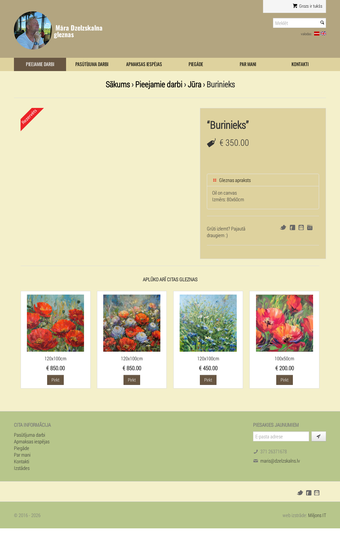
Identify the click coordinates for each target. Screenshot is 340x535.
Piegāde (196, 64)
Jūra (194, 84)
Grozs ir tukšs (307, 6)
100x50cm (284, 358)
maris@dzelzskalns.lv (280, 460)
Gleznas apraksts (231, 180)
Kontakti (300, 64)
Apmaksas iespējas (144, 64)
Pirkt (55, 380)
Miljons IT (317, 515)
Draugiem (301, 227)
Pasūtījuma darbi (91, 64)
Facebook (292, 227)
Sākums (118, 84)
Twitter (283, 227)
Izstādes (22, 468)
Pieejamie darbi (40, 64)
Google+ (309, 227)
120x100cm (55, 358)
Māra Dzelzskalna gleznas (78, 31)
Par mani (248, 64)
